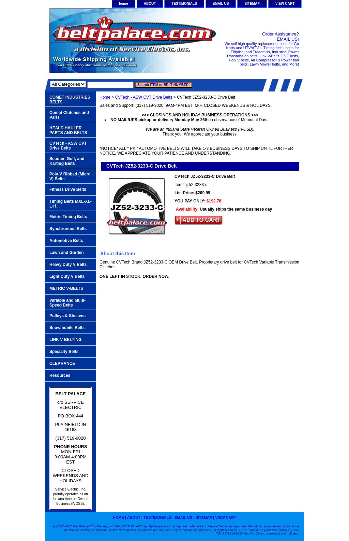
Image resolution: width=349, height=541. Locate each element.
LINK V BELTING (65, 339)
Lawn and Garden (66, 252)
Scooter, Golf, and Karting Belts (67, 161)
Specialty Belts (63, 351)
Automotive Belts (66, 240)
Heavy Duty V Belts (68, 264)
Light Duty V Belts (67, 276)
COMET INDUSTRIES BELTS (69, 99)
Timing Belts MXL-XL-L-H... (70, 204)
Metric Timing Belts (68, 216)
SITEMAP (251, 3)
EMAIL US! (288, 39)
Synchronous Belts (68, 228)
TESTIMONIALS (184, 3)
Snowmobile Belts (67, 327)
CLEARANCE (62, 363)
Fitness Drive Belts (67, 189)
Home (105, 97)
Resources (59, 375)
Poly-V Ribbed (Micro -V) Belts (71, 176)
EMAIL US (221, 3)
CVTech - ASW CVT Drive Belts (143, 97)
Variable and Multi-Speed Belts (67, 303)
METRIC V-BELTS (66, 288)
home (123, 3)
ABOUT (150, 3)
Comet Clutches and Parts (69, 115)
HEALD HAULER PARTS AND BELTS (68, 130)
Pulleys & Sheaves (67, 315)
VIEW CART (284, 3)
